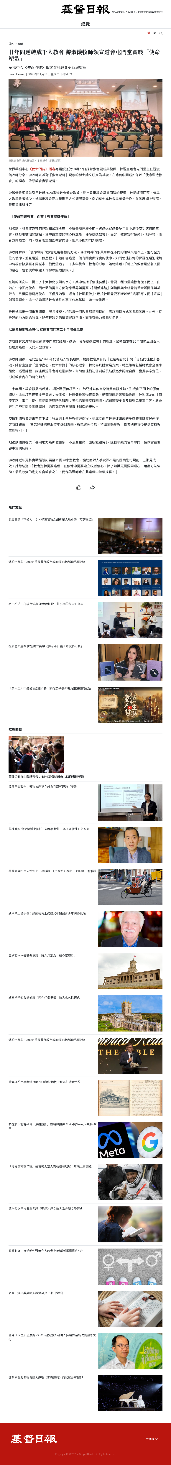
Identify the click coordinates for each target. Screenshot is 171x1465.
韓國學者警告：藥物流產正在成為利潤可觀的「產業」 (44, 786)
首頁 (11, 43)
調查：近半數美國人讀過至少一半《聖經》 (37, 1293)
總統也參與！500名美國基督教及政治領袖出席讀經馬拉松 (47, 562)
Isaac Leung (16, 74)
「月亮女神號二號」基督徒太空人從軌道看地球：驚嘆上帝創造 (50, 1166)
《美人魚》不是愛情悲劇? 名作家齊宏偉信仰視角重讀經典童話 (50, 688)
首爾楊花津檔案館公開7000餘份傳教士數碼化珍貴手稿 (44, 1082)
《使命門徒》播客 (42, 169)
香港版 (151, 1439)
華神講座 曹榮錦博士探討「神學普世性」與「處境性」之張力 (49, 829)
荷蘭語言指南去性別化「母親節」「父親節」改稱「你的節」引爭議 (52, 871)
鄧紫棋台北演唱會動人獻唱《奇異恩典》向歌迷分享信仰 (46, 1377)
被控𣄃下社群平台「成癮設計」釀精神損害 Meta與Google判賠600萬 (53, 1126)
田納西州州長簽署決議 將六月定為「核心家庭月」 (43, 955)
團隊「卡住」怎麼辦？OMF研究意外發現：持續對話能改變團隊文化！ (52, 1337)
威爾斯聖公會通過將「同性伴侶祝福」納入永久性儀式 (44, 998)
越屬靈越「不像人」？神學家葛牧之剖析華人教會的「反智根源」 (52, 520)
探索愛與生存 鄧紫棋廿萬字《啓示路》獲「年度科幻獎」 (46, 646)
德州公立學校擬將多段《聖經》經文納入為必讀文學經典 (46, 1208)
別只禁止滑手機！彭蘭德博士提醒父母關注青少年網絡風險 (47, 913)
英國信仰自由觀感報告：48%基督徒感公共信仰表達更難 (46, 776)
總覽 (85, 23)
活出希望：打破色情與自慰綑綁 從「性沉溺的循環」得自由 (47, 604)
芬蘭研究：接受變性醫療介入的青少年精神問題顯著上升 (46, 1251)
